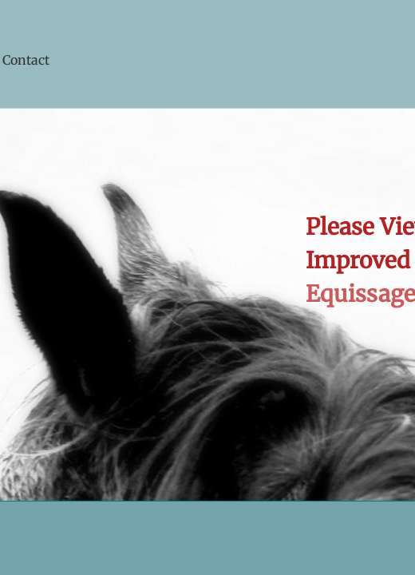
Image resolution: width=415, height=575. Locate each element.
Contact (25, 60)
